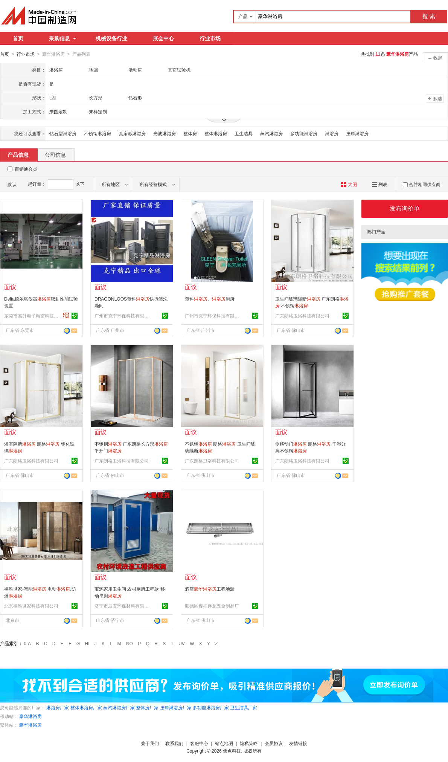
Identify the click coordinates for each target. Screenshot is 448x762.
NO (129, 643)
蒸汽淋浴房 (271, 133)
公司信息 (55, 154)
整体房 (190, 133)
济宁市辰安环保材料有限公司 (122, 605)
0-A (27, 643)
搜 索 (429, 16)
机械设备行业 (111, 38)
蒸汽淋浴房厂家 (119, 707)
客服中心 (199, 743)
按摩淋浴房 (357, 133)
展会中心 (163, 38)
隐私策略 (249, 743)
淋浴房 (331, 133)
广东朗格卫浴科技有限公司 (302, 315)
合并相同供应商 (421, 184)
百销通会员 (26, 168)
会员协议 (274, 743)
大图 (349, 184)
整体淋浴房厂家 (86, 707)
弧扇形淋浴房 (132, 133)
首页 (18, 38)
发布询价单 (405, 208)
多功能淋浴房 (303, 133)
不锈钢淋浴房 (97, 133)
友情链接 (298, 743)
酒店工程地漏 (210, 588)
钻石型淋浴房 (62, 133)
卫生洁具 (244, 133)
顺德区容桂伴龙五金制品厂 (212, 605)
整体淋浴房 (215, 133)
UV (181, 643)
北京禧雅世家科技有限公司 (31, 605)
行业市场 (210, 38)
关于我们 (150, 743)
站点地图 (224, 743)
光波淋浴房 (164, 133)
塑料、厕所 (210, 298)
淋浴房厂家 (57, 707)
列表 (379, 184)
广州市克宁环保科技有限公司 (122, 315)
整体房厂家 (147, 707)
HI (87, 643)
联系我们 (174, 743)
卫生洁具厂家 (243, 707)
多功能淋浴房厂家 (211, 707)
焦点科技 (232, 750)
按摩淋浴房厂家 (176, 707)
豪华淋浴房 (30, 716)
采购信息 (62, 38)
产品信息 (18, 154)
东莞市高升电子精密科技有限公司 (32, 315)
